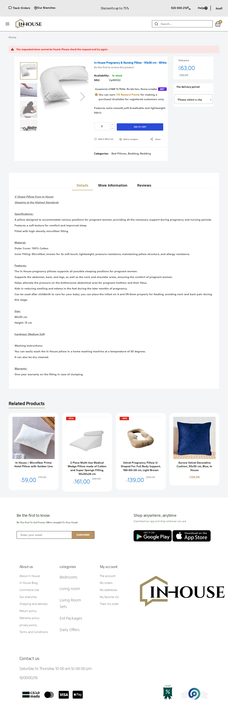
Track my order (109, 584)
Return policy (28, 591)
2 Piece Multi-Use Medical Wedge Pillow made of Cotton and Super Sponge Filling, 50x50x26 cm (87, 448)
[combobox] (187, 23)
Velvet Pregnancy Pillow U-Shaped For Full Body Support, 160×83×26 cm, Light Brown (141, 446)
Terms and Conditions (33, 612)
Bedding (133, 133)
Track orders (19, 8)
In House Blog (28, 563)
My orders (106, 563)
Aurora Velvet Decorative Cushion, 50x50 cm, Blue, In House (194, 446)
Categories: (102, 133)
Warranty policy (29, 598)
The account (107, 556)
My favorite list (109, 577)
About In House (29, 556)
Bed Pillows (119, 133)
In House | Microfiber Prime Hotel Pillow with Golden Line (33, 444)
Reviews (145, 163)
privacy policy (28, 605)
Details (81, 163)
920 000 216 (181, 8)
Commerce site (29, 570)
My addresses (108, 570)
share (158, 119)
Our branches (44, 8)
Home (12, 37)
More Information (112, 163)
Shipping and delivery (33, 584)
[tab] (80, 163)
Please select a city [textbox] (190, 92)
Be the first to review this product (114, 60)
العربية (219, 8)
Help (203, 8)
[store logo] (28, 24)
